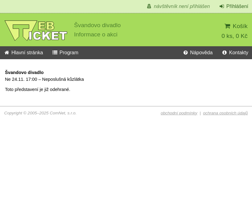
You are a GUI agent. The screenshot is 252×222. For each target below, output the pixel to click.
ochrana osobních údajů (225, 113)
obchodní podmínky (179, 113)
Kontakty (234, 52)
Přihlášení (233, 6)
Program (65, 52)
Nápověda (197, 52)
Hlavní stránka (23, 52)
